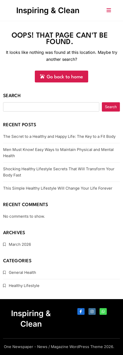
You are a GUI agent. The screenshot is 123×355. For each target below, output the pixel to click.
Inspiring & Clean (47, 10)
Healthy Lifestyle (24, 285)
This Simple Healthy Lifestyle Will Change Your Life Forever (57, 188)
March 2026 (20, 244)
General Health (22, 272)
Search (12, 96)
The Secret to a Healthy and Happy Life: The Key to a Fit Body (59, 136)
